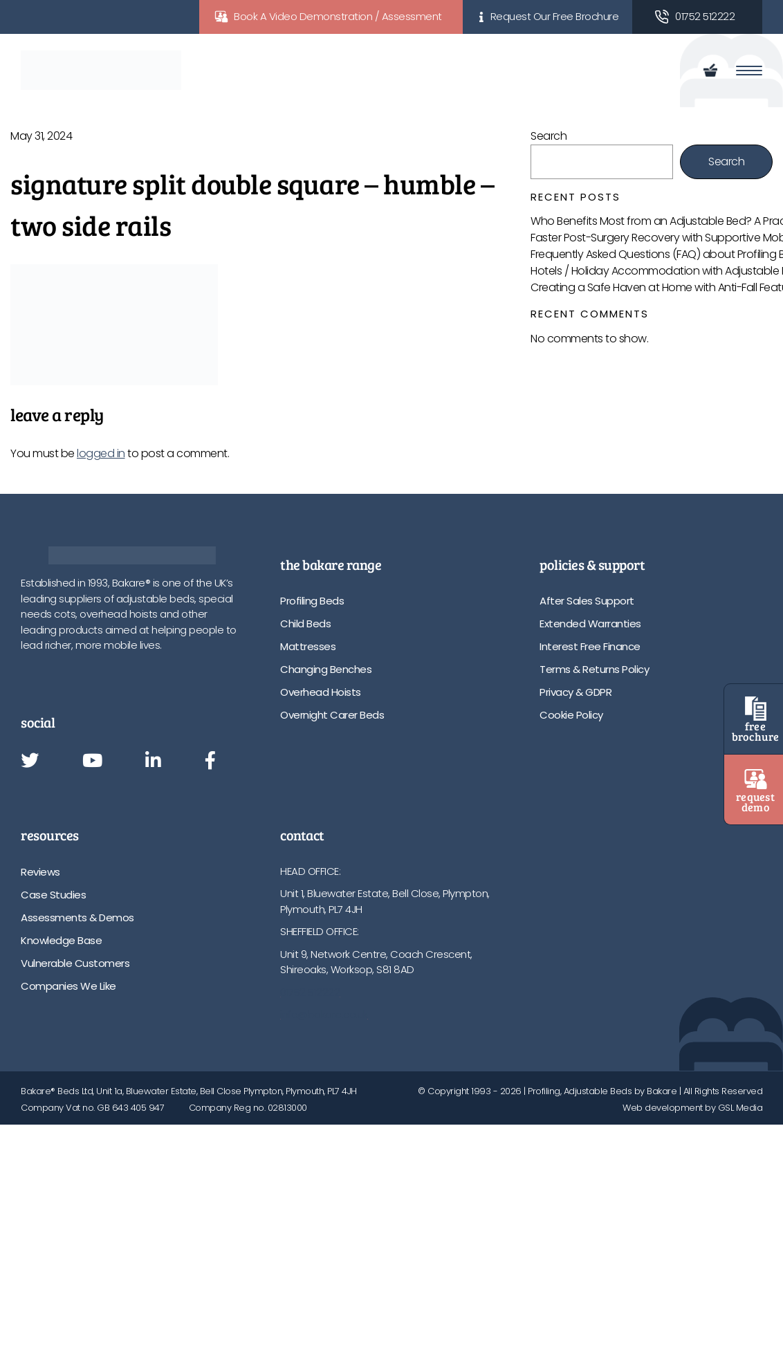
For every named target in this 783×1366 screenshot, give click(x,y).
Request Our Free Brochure (554, 16)
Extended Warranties (590, 623)
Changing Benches (325, 669)
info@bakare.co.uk (324, 1014)
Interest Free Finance (590, 646)
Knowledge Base (61, 940)
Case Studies (53, 894)
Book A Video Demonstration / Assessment (338, 16)
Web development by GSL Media (692, 1107)
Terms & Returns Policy (594, 669)
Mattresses (307, 646)
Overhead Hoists (320, 692)
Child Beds (305, 623)
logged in (101, 453)
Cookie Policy (571, 715)
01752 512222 (705, 16)
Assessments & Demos (77, 917)
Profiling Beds (312, 600)
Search (548, 136)
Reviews (40, 872)
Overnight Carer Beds (332, 715)
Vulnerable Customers (75, 963)
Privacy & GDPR (575, 692)
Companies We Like (68, 986)
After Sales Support (587, 600)
